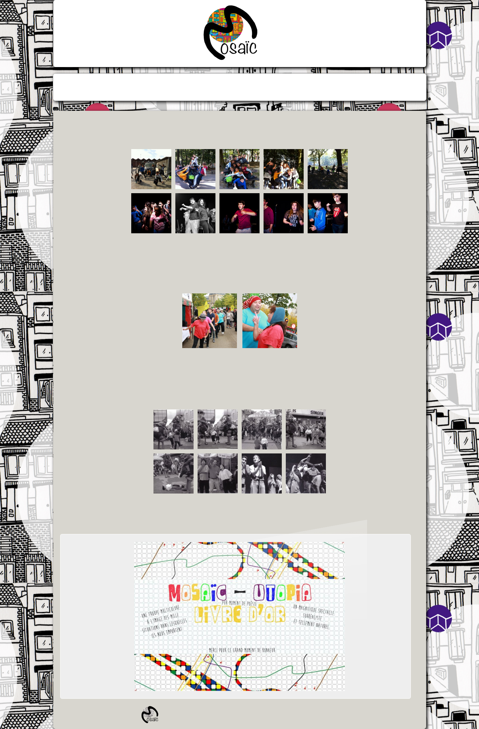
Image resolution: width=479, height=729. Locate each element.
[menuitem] (214, 87)
